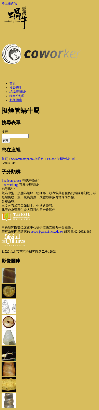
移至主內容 (9, 3)
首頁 (5, 159)
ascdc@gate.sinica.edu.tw (47, 231)
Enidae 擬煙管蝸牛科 (61, 159)
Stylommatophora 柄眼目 (27, 159)
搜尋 (5, 131)
